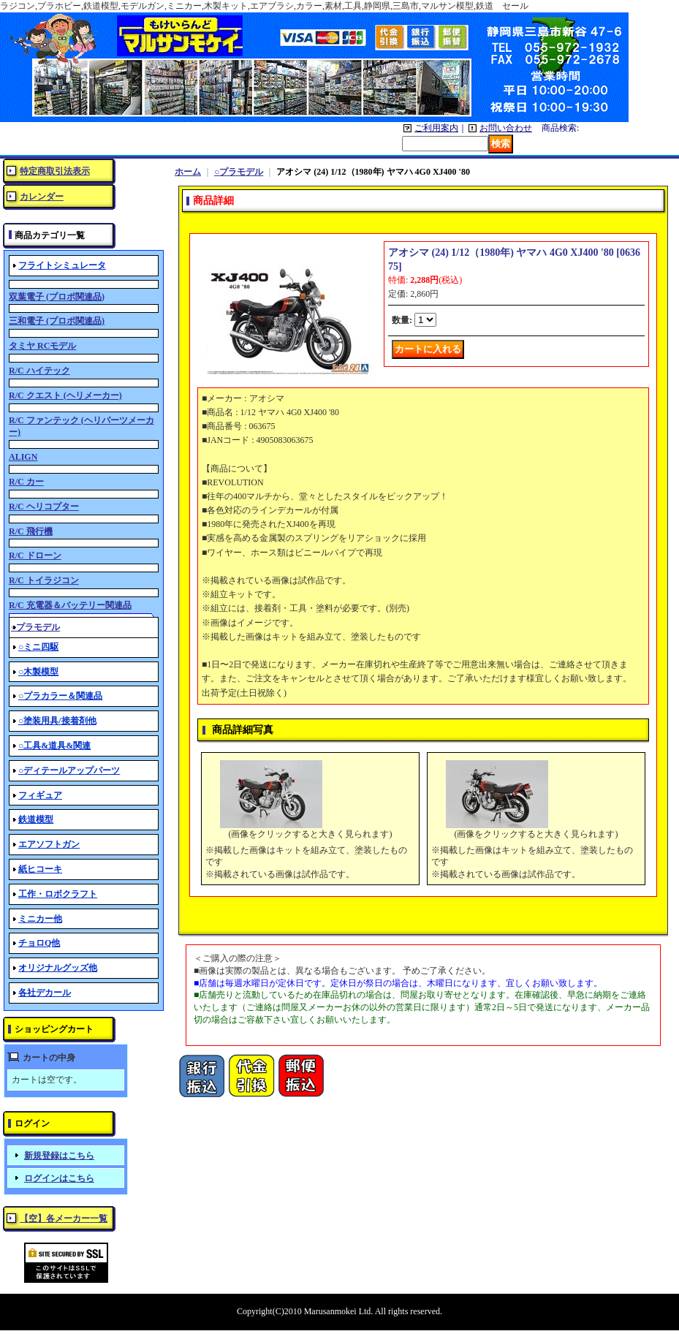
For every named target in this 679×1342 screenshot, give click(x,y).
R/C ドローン (35, 555)
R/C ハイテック (39, 370)
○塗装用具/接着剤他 (57, 721)
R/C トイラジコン (44, 580)
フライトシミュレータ (62, 265)
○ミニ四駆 (38, 647)
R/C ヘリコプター (44, 506)
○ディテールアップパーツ (69, 770)
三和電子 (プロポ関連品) (57, 321)
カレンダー (42, 197)
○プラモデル (238, 172)
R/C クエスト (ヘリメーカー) (65, 395)
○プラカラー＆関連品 (60, 696)
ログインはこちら (59, 1178)
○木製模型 (38, 672)
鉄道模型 (35, 819)
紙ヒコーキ (40, 869)
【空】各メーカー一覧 (63, 1218)
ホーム (188, 172)
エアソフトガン (49, 844)
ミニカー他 (40, 919)
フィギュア (40, 795)
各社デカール (44, 992)
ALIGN (23, 457)
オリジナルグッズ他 (57, 968)
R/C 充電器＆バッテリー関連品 (70, 605)
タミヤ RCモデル (42, 346)
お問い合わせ (505, 128)
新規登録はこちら (59, 1155)
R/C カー (26, 482)
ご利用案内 (436, 128)
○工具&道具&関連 (54, 745)
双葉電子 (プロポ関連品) (57, 297)
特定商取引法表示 (55, 171)
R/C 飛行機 (31, 531)
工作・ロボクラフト (57, 894)
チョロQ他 (39, 943)
